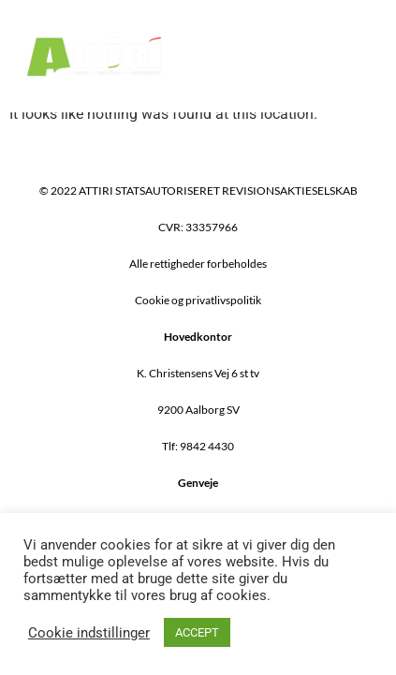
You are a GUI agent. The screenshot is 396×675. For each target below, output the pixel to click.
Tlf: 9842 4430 (198, 446)
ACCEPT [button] (197, 632)
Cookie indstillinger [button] (89, 632)
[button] (356, 56)
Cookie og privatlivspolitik (198, 300)
